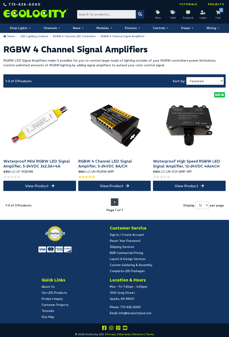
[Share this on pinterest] (118, 328)
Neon (77, 28)
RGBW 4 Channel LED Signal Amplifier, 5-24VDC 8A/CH (105, 164)
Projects (216, 4)
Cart (218, 17)
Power (185, 28)
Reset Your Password (125, 241)
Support (188, 17)
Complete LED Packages (127, 271)
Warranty (124, 334)
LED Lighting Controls (34, 36)
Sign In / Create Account (127, 235)
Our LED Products (54, 293)
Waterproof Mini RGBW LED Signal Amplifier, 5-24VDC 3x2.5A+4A (36, 164)
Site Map (48, 317)
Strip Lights (19, 28)
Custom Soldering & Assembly (131, 265)
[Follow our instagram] (111, 328)
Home (11, 36)
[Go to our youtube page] (125, 328)
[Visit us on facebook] (104, 328)
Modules (102, 28)
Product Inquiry (52, 299)
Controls (159, 28)
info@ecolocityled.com (135, 313)
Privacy (111, 334)
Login (203, 17)
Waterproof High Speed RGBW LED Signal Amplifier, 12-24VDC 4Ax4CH (186, 164)
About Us (48, 287)
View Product (37, 186)
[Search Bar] (110, 14)
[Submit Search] (140, 14)
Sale (173, 17)
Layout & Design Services (128, 259)
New (158, 17)
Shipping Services (122, 247)
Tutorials (188, 4)
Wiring (211, 28)
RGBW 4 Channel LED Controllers (74, 36)
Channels (50, 28)
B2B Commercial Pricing (126, 253)
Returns (138, 334)
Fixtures (131, 28)
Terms (150, 334)
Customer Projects (55, 305)
